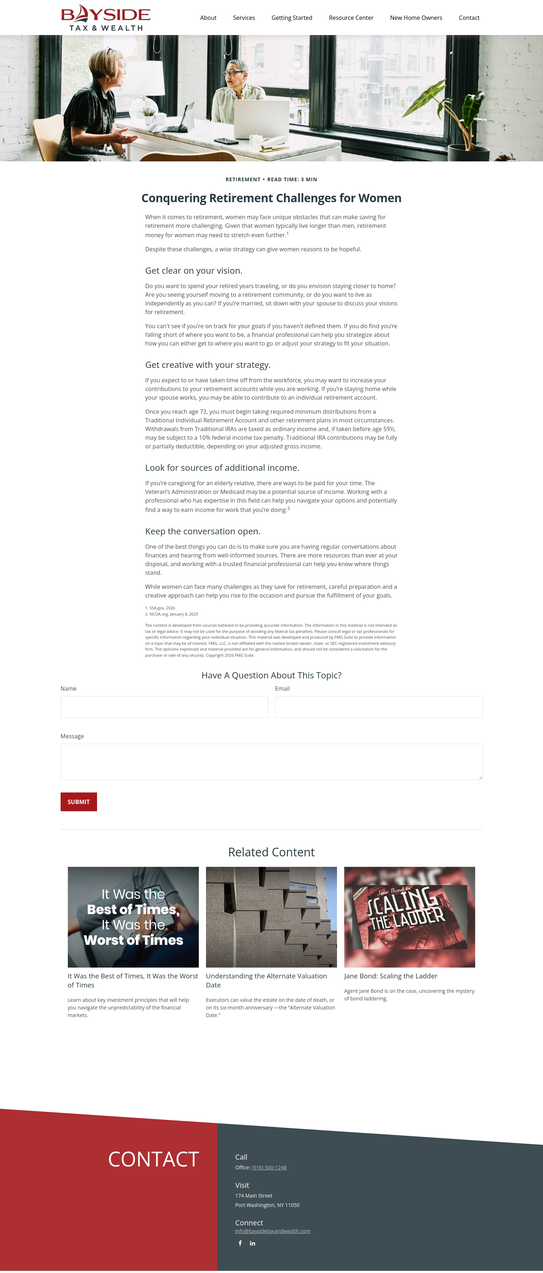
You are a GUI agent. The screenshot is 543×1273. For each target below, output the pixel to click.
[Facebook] (240, 1243)
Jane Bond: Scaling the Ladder (390, 975)
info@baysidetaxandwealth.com (272, 1231)
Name (69, 688)
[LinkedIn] (253, 1243)
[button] (208, 17)
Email (282, 688)
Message (72, 736)
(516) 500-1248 (269, 1167)
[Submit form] (79, 801)
